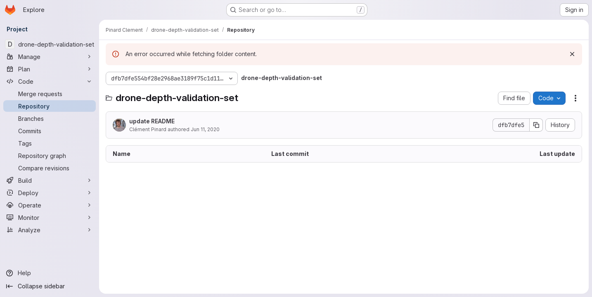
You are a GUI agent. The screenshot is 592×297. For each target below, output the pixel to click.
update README (152, 121)
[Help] (49, 273)
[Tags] (49, 143)
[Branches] (49, 118)
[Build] (49, 180)
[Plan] (49, 69)
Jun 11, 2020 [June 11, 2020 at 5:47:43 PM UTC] (205, 129)
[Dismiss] (572, 54)
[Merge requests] (49, 93)
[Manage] (49, 56)
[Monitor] (49, 217)
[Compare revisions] (49, 168)
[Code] (49, 81)
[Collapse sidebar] (49, 286)
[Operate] (49, 205)
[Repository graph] (49, 155)
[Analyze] (49, 230)
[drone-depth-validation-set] (49, 44)
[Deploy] (49, 192)
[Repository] (49, 106)
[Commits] (49, 131)
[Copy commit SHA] (536, 125)
